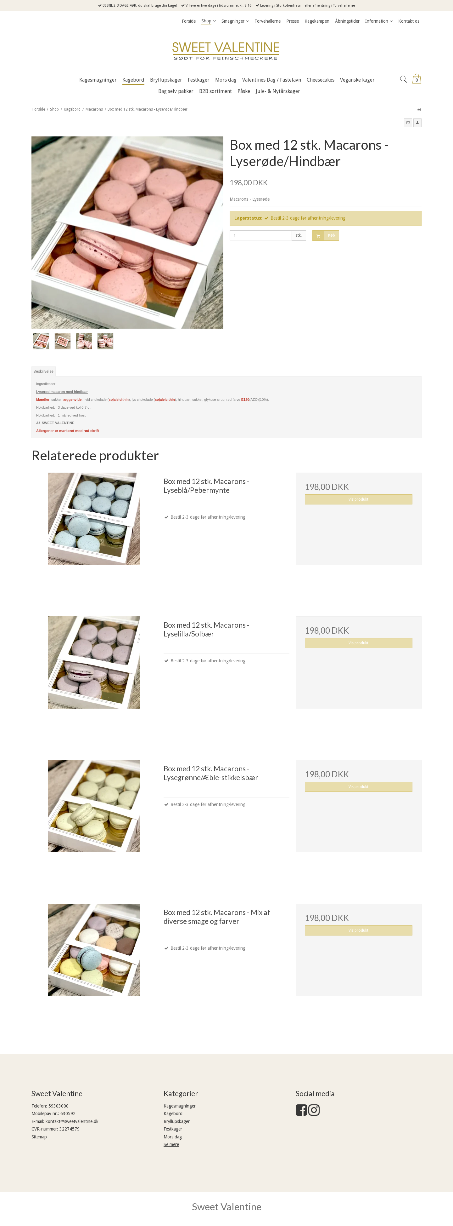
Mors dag (173, 1136)
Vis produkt (358, 499)
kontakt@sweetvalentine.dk (72, 1121)
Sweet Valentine (226, 1206)
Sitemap (39, 1136)
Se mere (171, 1144)
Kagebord (173, 1113)
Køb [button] (324, 235)
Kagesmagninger (180, 1105)
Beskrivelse (43, 371)
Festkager (173, 1128)
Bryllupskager (177, 1121)
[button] (408, 122)
